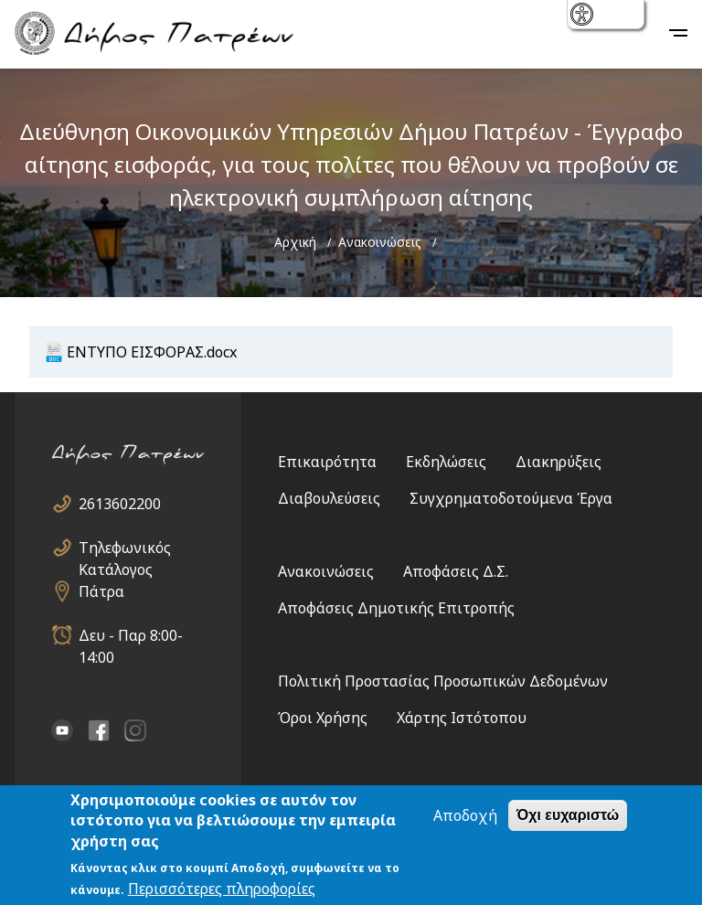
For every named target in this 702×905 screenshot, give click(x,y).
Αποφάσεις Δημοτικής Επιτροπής (396, 608)
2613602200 (120, 504)
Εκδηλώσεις (446, 462)
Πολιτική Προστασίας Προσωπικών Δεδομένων (443, 681)
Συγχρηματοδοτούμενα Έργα (511, 498)
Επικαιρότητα (327, 462)
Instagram (135, 730)
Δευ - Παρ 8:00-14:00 (131, 635)
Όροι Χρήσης (322, 718)
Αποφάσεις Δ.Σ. (455, 571)
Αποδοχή (465, 815)
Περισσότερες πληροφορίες (221, 888)
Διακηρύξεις (558, 462)
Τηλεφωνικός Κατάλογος (125, 548)
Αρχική (295, 241)
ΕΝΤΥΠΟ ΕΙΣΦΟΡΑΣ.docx (152, 352)
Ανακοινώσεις (379, 241)
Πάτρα (101, 591)
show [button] (583, 16)
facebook (99, 730)
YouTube (62, 730)
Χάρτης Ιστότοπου (461, 718)
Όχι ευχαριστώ (567, 815)
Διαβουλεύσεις (329, 498)
